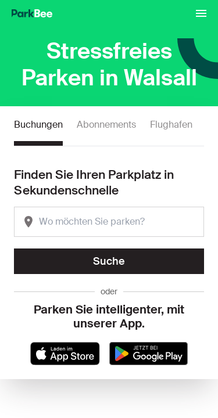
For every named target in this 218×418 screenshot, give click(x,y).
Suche (109, 261)
